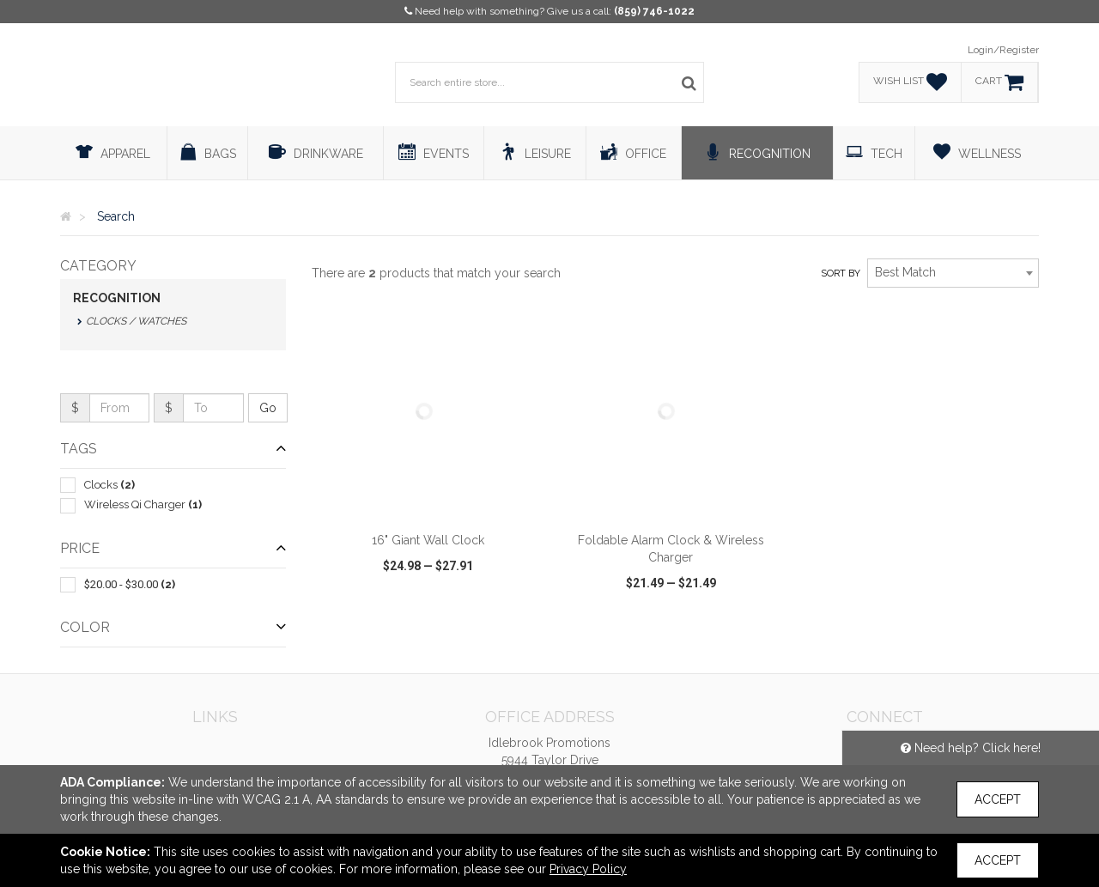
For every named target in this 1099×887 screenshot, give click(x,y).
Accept (998, 799)
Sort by (840, 273)
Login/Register (1003, 50)
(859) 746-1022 (654, 11)
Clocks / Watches (136, 321)
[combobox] (953, 273)
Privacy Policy (588, 869)
